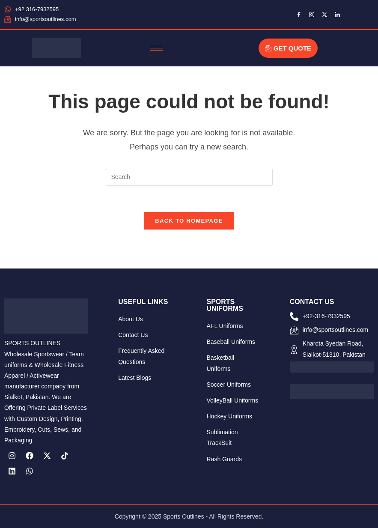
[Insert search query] (189, 177)
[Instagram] (311, 14)
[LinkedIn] (337, 14)
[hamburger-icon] (156, 48)
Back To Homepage (189, 221)
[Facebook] (298, 14)
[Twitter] (324, 14)
